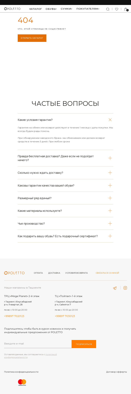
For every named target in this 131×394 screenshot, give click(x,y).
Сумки (66, 8)
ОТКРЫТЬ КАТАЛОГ (32, 38)
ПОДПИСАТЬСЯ (84, 344)
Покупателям (87, 8)
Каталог (35, 8)
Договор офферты (116, 372)
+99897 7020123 (14, 316)
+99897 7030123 (65, 316)
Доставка (54, 273)
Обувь (50, 8)
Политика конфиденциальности (21, 372)
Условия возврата (76, 273)
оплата (38, 273)
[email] (38, 343)
